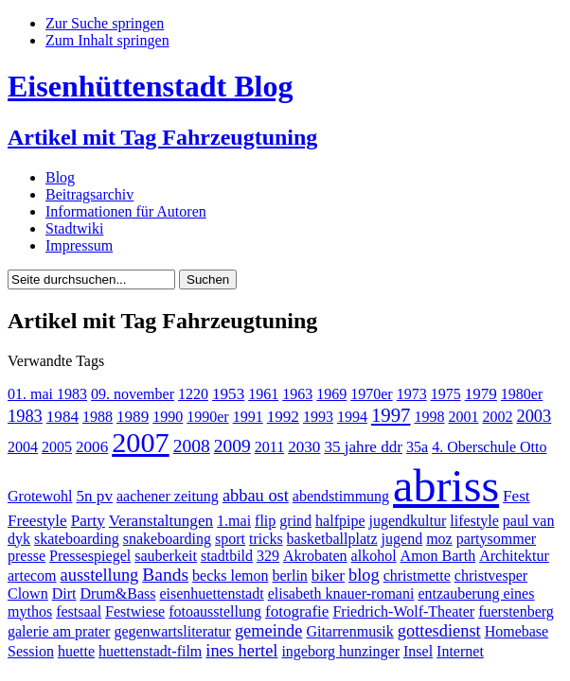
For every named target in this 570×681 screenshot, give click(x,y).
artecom (32, 576)
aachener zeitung (167, 496)
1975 (446, 394)
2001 (463, 417)
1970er (371, 394)
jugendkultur (408, 521)
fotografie (297, 611)
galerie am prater (59, 631)
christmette (417, 576)
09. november (132, 394)
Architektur (514, 556)
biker (328, 576)
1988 (97, 417)
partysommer (496, 539)
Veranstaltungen (161, 521)
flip (265, 521)
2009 (232, 446)
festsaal (78, 611)
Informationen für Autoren (125, 211)
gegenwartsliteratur (172, 631)
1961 (263, 394)
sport (230, 539)
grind (295, 521)
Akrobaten (315, 556)
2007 (140, 443)
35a (417, 447)
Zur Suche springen (104, 23)
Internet (460, 651)
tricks (266, 539)
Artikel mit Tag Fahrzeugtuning (162, 137)
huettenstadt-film (150, 651)
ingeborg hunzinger (340, 651)
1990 (167, 417)
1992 (283, 417)
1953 (228, 394)
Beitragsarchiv (89, 194)
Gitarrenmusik (349, 631)
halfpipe (340, 521)
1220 (193, 394)
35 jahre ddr (363, 447)
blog (364, 575)
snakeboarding (167, 539)
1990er (207, 417)
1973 (412, 394)
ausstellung (100, 575)
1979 (481, 394)
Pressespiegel (90, 556)
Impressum (79, 245)
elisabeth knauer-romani (341, 593)
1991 (248, 417)
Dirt (64, 593)
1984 (62, 417)
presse (26, 556)
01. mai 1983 (47, 394)
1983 (25, 416)
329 (268, 556)
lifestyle (474, 521)
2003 (533, 416)
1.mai (234, 521)
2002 (497, 417)
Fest (516, 496)
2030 (304, 447)
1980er (522, 394)
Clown (28, 593)
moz (439, 539)
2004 (23, 447)
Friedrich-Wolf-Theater (403, 611)
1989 (132, 417)
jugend (402, 539)
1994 (352, 417)
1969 (331, 394)
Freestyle (37, 521)
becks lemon (230, 576)
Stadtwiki (74, 228)
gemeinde (269, 630)
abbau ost (256, 495)
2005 (57, 447)
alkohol (374, 556)
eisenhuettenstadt (211, 593)
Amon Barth (438, 556)
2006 (92, 447)
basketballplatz (332, 539)
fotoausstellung (215, 611)
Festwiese (135, 611)
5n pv (94, 496)
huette (76, 651)
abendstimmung (341, 496)
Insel (418, 651)
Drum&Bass (117, 593)
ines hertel (241, 650)
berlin (290, 576)
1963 (297, 394)
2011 (269, 447)
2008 (191, 446)
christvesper (490, 576)
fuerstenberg (516, 611)
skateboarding (76, 539)
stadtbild (227, 556)
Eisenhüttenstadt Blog (150, 86)
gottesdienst (439, 630)
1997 (391, 415)
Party (88, 521)
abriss (446, 486)
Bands (165, 575)
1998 (429, 417)
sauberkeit (165, 556)
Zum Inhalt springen (107, 40)
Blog (60, 177)
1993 (318, 417)
